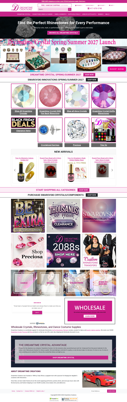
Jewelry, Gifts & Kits (89, 14)
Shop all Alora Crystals (77, 111)
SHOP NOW (89, 75)
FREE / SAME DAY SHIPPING (54, 5)
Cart (111, 5)
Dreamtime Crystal (23, 14)
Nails (107, 14)
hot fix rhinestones (57, 330)
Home (13, 391)
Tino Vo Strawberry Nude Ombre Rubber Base (77, 159)
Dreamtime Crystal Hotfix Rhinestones (103, 112)
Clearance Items (23, 131)
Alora (31, 332)
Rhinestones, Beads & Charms (42, 14)
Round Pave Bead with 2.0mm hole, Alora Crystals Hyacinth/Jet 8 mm (50, 160)
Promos (78, 5)
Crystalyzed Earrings (50, 145)
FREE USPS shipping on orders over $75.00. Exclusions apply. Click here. (63, 1)
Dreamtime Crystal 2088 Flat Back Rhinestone (50, 112)
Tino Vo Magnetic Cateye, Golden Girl (24, 159)
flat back (65, 330)
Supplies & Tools (74, 14)
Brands (100, 14)
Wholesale (89, 5)
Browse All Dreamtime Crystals (63, 33)
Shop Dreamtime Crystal (63, 358)
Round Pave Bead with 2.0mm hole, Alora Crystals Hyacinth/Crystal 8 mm (102, 160)
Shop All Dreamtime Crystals (23, 112)
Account (101, 5)
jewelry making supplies (93, 330)
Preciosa (77, 145)
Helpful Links (40, 391)
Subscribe (111, 391)
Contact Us (19, 391)
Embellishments (60, 14)
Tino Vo (103, 145)
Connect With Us (29, 391)
